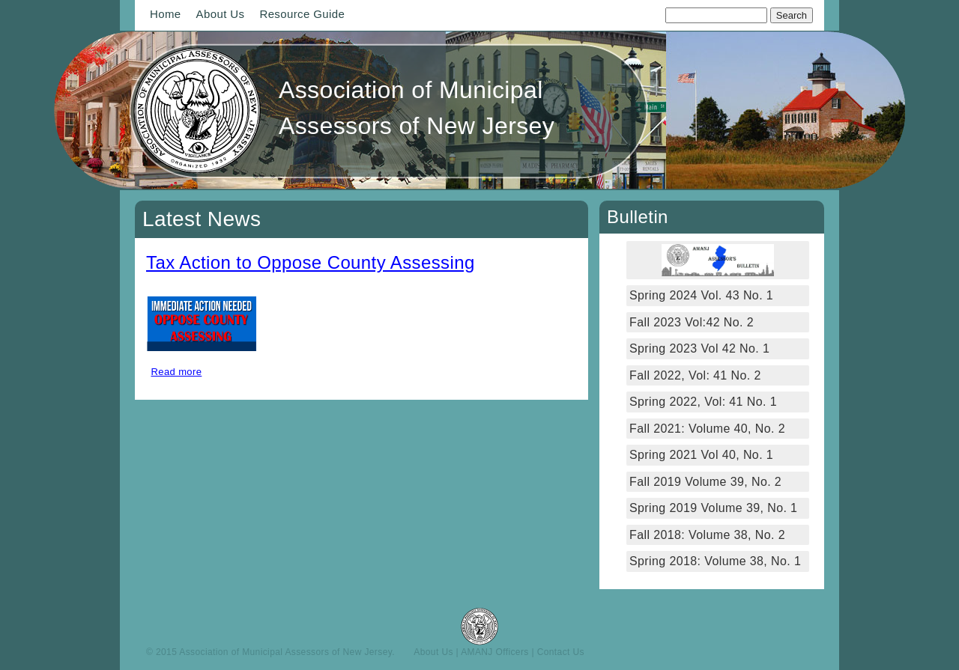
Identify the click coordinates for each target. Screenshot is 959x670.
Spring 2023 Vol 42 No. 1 (699, 348)
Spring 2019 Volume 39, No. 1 (713, 508)
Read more (176, 371)
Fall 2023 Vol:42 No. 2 (691, 322)
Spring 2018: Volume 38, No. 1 (717, 561)
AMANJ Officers (495, 652)
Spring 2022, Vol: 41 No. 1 (703, 401)
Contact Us (560, 652)
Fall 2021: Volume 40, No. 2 (707, 428)
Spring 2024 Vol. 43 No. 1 (701, 295)
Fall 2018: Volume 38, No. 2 (707, 535)
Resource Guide (302, 13)
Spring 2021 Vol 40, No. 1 (701, 454)
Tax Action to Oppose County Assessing (310, 262)
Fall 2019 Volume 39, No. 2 (705, 481)
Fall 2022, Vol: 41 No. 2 (695, 375)
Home (165, 13)
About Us (220, 13)
